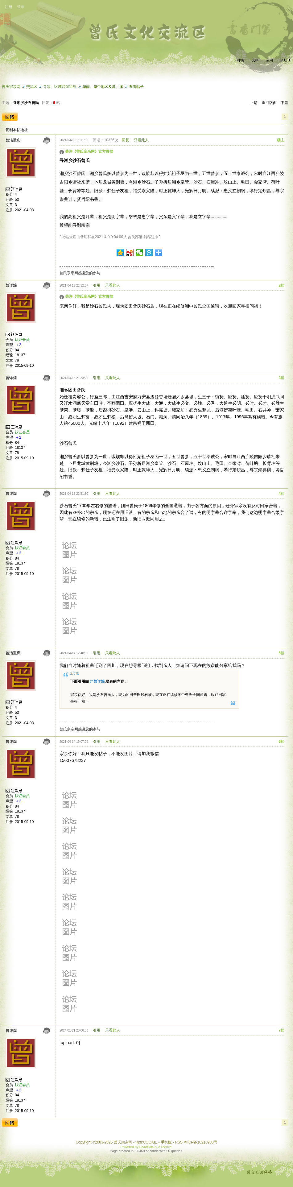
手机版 (166, 1142)
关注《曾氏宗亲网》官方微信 (89, 151)
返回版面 (269, 103)
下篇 (284, 103)
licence (166, 1147)
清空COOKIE (146, 1142)
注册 (8, 7)
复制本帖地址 (17, 130)
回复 (125, 140)
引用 (96, 285)
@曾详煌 (97, 681)
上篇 (254, 103)
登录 (20, 7)
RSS (179, 1142)
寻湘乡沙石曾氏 (26, 103)
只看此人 (141, 140)
